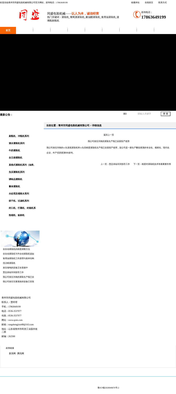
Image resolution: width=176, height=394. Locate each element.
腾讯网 (20, 353)
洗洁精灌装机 (9, 263)
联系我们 (128, 30)
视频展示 (76, 30)
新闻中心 (59, 30)
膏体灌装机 (14, 186)
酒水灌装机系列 (16, 143)
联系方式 (162, 2)
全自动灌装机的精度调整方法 (16, 249)
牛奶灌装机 (14, 150)
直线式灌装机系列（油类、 (22, 165)
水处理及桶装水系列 (19, 193)
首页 (8, 30)
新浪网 (12, 353)
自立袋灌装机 (15, 157)
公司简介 (24, 30)
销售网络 (111, 30)
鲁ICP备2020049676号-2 (108, 387)
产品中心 (42, 30)
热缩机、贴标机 (16, 215)
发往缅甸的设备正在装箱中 (15, 267)
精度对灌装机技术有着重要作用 (156, 164)
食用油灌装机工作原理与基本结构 (18, 258)
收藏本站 (135, 2)
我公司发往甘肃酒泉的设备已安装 (18, 281)
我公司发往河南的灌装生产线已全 (18, 277)
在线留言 (149, 2)
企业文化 (94, 30)
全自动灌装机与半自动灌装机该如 (18, 254)
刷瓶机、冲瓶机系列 (19, 136)
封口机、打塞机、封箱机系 (22, 208)
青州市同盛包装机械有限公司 (88, 72)
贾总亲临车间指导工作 (13, 272)
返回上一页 (109, 135)
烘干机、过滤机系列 (19, 201)
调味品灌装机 (15, 179)
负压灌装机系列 (16, 172)
